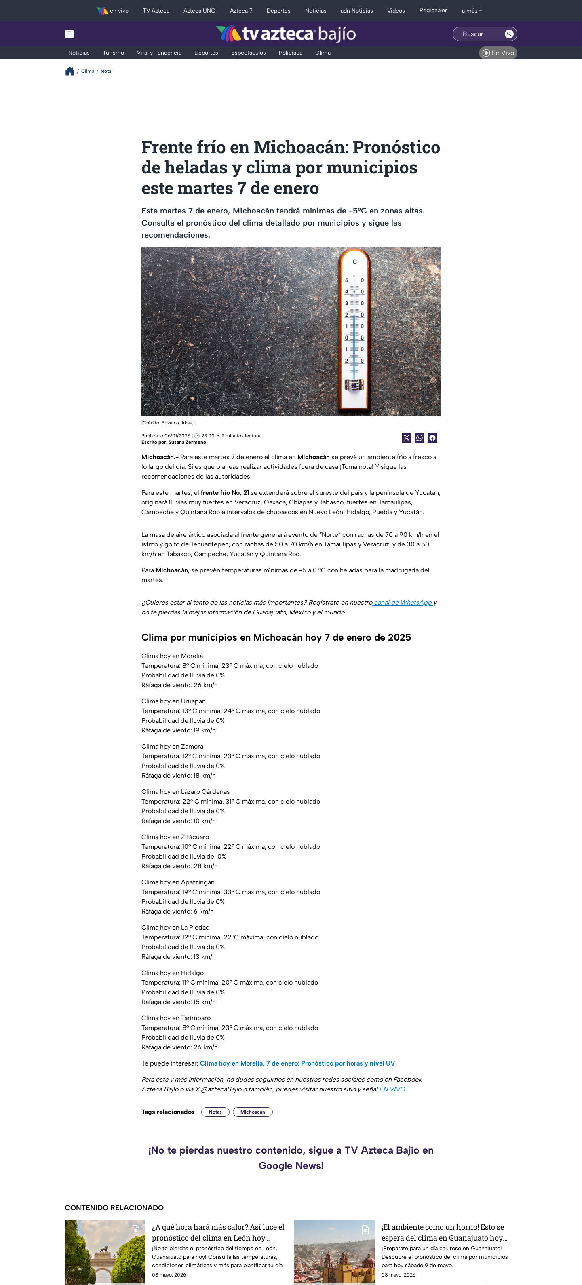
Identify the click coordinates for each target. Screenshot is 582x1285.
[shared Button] (419, 438)
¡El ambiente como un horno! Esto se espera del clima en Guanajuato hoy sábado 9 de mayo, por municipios (443, 1232)
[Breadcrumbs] (73, 71)
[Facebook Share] (432, 438)
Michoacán (252, 1112)
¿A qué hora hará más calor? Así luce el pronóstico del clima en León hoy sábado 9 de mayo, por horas (218, 1232)
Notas (215, 1112)
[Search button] (509, 34)
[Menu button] (97, 34)
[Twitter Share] (406, 438)
